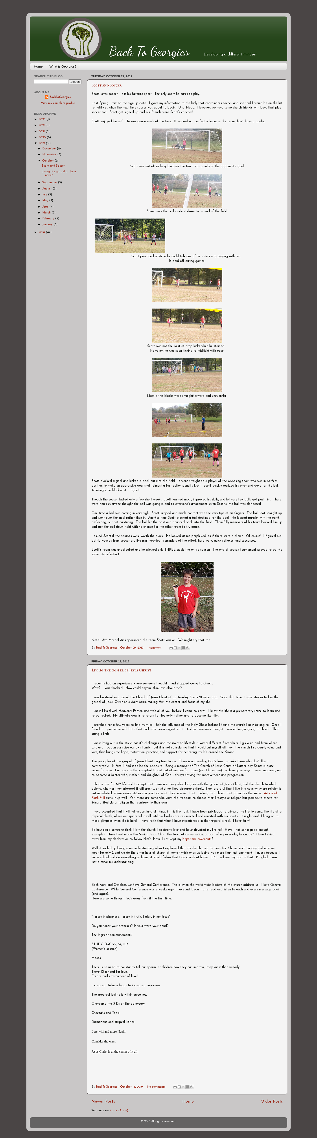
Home (38, 66)
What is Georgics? (63, 66)
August (47, 188)
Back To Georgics (149, 51)
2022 (42, 125)
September (50, 182)
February (48, 218)
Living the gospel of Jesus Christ (121, 670)
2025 (42, 119)
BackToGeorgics (60, 97)
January (47, 224)
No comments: (157, 1086)
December (49, 148)
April (45, 206)
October (48, 160)
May (45, 200)
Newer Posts (103, 1101)
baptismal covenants (197, 839)
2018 (42, 232)
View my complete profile (58, 103)
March (47, 212)
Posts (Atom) (119, 1110)
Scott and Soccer (107, 85)
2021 (42, 131)
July (45, 194)
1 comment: (155, 647)
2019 (42, 143)
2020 (43, 137)
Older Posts (272, 1101)
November (49, 154)
